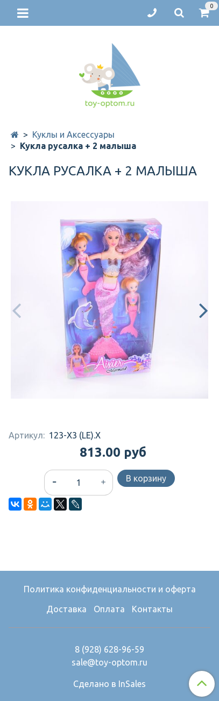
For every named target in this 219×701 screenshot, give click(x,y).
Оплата (109, 609)
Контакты (152, 609)
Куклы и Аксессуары (73, 134)
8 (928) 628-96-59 (109, 649)
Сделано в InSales (109, 683)
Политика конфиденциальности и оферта (110, 589)
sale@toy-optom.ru (109, 662)
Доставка (66, 609)
